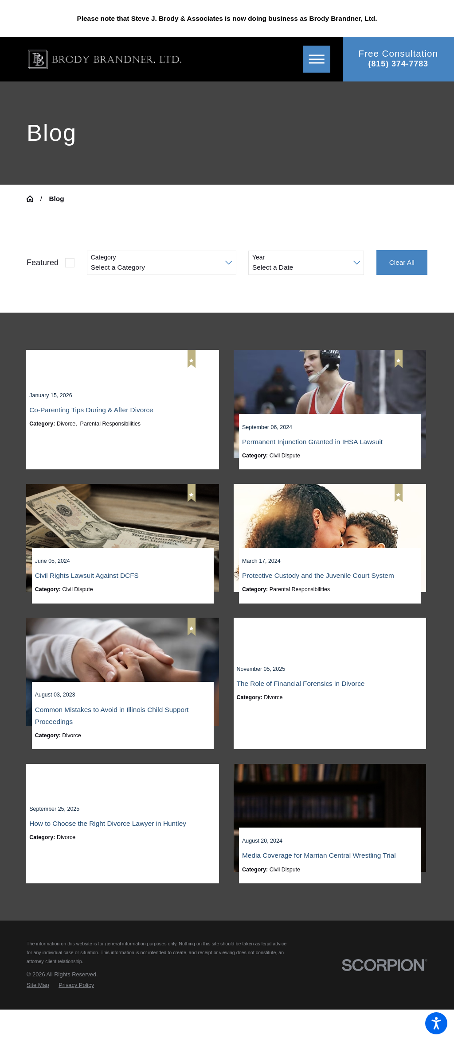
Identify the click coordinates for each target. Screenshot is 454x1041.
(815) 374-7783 (398, 63)
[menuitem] (38, 1016)
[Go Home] (33, 198)
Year (258, 257)
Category (103, 257)
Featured (43, 262)
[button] (436, 1023)
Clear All (402, 262)
